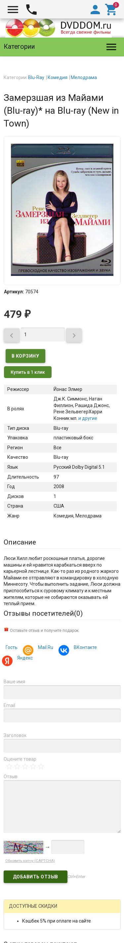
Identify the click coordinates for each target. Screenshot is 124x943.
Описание (20, 542)
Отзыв (11, 776)
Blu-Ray (36, 77)
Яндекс (24, 658)
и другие (87, 418)
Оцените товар (20, 759)
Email (9, 705)
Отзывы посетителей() (43, 613)
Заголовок (15, 735)
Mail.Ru (44, 648)
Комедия (57, 77)
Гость (12, 647)
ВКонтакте (84, 648)
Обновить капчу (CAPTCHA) (30, 861)
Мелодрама (84, 77)
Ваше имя (14, 681)
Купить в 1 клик (28, 372)
